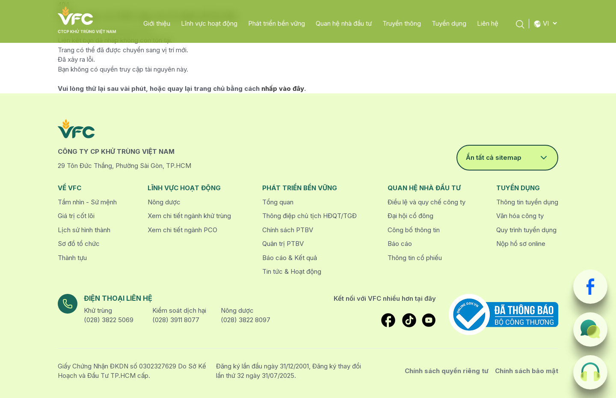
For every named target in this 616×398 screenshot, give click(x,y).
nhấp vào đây (282, 88)
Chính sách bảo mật (526, 371)
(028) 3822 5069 (108, 320)
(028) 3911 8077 (175, 320)
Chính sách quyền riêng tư (447, 371)
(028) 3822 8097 (245, 320)
